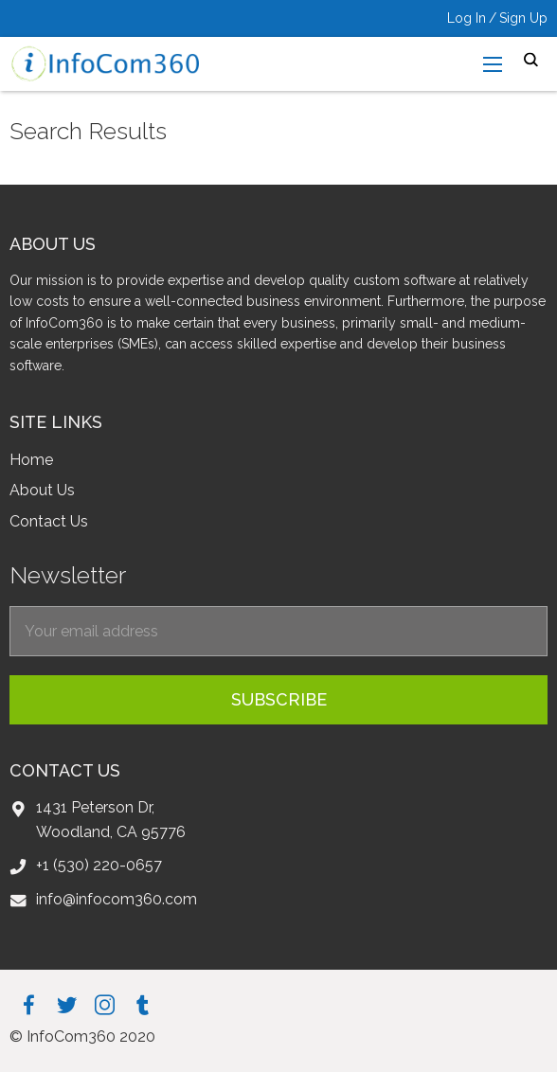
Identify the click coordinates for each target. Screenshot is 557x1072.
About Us (42, 490)
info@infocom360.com (116, 899)
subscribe (279, 699)
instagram (105, 1004)
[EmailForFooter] (278, 631)
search (531, 60)
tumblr (142, 1004)
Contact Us (48, 521)
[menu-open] (492, 64)
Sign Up (523, 18)
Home (31, 460)
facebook (29, 1004)
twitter (67, 1004)
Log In (466, 18)
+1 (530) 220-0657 (99, 865)
